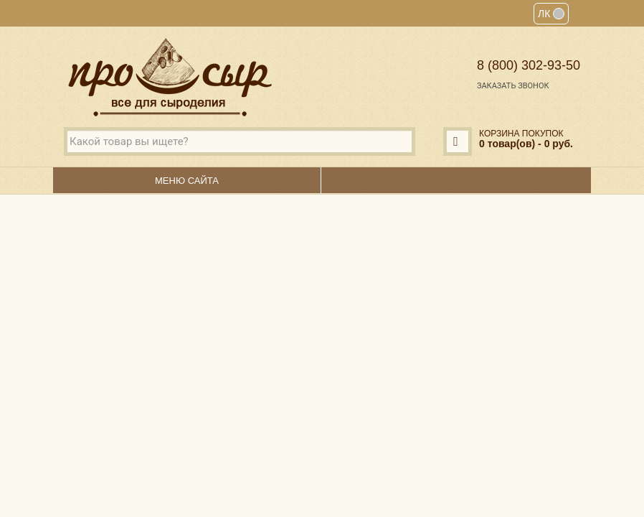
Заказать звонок (513, 85)
